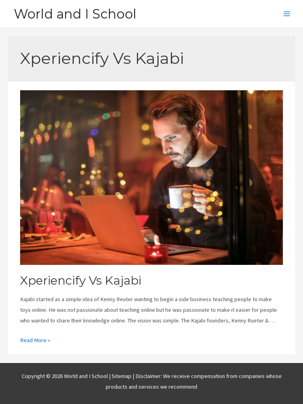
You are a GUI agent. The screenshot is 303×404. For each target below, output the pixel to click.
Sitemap (122, 376)
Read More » (35, 340)
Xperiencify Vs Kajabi (80, 280)
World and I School (75, 14)
